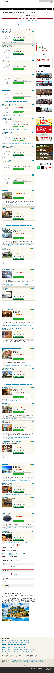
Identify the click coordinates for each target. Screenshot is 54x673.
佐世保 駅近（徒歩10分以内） (21, 56)
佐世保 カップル (22, 509)
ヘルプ (46, 665)
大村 (3, 554)
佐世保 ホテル (28, 56)
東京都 (19, 642)
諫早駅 (20, 42)
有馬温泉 (17, 661)
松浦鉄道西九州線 (7, 587)
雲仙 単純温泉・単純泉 (9, 204)
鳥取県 (12, 649)
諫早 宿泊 (7, 42)
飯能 (24, 662)
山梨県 (12, 644)
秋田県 (21, 640)
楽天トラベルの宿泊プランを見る (19, 39)
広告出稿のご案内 (44, 137)
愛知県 (12, 645)
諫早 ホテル (10, 42)
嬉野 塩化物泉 (14, 225)
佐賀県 (15, 651)
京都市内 (33, 662)
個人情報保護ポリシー (34, 668)
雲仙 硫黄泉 (7, 284)
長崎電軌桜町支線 (23, 573)
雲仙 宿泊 (14, 204)
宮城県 (12, 640)
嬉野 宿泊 (17, 225)
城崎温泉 (21, 661)
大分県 (12, 651)
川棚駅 (31, 225)
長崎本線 (13, 566)
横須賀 (16, 662)
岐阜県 (15, 645)
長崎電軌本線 (14, 574)
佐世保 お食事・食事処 (13, 56)
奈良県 (25, 647)
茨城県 (28, 642)
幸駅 (22, 42)
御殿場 (26, 662)
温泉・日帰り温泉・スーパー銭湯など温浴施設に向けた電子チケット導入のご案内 (44, 129)
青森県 (15, 640)
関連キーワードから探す (6, 664)
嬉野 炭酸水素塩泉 (8, 225)
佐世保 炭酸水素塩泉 (9, 399)
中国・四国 (4, 649)
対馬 (16, 553)
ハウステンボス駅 (27, 244)
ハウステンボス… (18, 22)
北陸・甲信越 (4, 644)
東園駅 (28, 143)
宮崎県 (24, 651)
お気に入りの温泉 (42, 1)
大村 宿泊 (7, 157)
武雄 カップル (23, 542)
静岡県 (9, 645)
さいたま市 (21, 662)
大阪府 (12, 647)
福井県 (24, 644)
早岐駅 (7, 245)
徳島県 (24, 649)
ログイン (47, 2)
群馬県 (25, 642)
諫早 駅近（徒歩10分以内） (13, 143)
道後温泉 (32, 661)
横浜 (11, 662)
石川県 (21, 644)
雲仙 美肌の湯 (11, 437)
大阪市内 (29, 662)
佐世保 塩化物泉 (8, 244)
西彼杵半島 (11, 554)
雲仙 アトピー (15, 284)
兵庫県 (9, 647)
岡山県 (18, 649)
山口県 (21, 649)
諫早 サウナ (14, 101)
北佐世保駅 (15, 57)
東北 (5, 640)
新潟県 (15, 644)
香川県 (27, 649)
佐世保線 (5, 566)
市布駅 (26, 143)
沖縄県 (31, 651)
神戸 (39, 662)
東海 (2, 645)
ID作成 (51, 2)
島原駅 (12, 205)
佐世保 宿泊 (7, 56)
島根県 (15, 649)
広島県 (9, 649)
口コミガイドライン (41, 665)
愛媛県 (31, 649)
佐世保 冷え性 (22, 244)
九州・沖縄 (4, 651)
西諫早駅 (23, 115)
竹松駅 (22, 157)
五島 (23, 553)
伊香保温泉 (29, 661)
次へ (33, 29)
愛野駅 (23, 527)
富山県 (18, 644)
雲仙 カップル (22, 204)
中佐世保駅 (11, 57)
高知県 (34, 649)
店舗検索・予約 (44, 66)
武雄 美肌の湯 (18, 542)
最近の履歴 (49, 1)
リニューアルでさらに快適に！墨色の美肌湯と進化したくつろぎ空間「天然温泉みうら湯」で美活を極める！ (43, 96)
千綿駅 (28, 225)
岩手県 (18, 640)
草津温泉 (12, 661)
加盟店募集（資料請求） (26, 665)
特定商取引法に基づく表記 (42, 668)
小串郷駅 (9, 245)
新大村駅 (19, 157)
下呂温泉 (24, 661)
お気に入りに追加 (27, 37)
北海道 (3, 640)
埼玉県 (13, 642)
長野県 (9, 644)
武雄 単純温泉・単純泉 (9, 542)
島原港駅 (26, 204)
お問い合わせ (50, 665)
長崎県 (18, 651)
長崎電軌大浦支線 (15, 573)
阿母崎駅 (26, 527)
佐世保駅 (32, 56)
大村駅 (17, 157)
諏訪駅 (14, 157)
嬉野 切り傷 (21, 365)
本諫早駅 (14, 42)
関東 (2, 642)
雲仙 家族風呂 (20, 527)
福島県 (27, 640)
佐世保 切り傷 (17, 244)
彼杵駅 (25, 225)
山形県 (24, 640)
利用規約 (48, 668)
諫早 (3, 553)
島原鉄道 (5, 581)
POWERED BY (45, 56)
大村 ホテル (10, 157)
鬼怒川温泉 (43, 661)
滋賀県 (19, 647)
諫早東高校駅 (30, 527)
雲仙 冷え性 (18, 204)
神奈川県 (9, 642)
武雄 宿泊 (14, 542)
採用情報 (51, 668)
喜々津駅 (23, 143)
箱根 (15, 661)
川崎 (13, 662)
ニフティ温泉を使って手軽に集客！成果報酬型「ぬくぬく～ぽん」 (44, 122)
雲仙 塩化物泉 (8, 527)
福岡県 (9, 651)
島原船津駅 (30, 204)
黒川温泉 (36, 661)
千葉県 (16, 642)
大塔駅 (12, 400)
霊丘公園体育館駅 (8, 205)
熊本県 (21, 651)
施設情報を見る (17, 37)
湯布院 (39, 661)
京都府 (22, 647)
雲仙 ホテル (15, 527)
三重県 (18, 645)
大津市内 (36, 662)
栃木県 (22, 642)
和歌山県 (15, 647)
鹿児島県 (27, 651)
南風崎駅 (31, 244)
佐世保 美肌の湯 (18, 399)
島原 (10, 553)
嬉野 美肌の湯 (22, 225)
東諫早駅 (17, 42)
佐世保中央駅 (7, 57)
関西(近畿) (3, 647)
